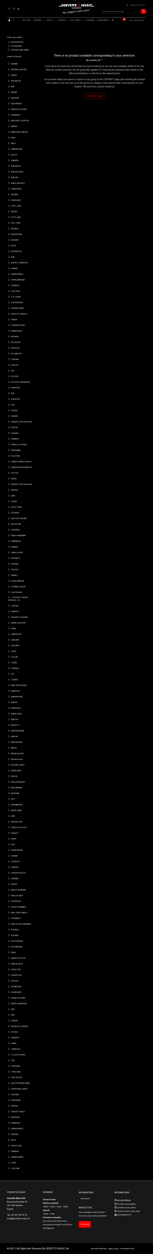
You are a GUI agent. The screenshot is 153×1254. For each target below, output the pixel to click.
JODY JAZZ (16, 206)
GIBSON (14, 490)
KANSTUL (15, 611)
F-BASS (14, 410)
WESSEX (15, 1134)
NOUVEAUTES (17, 42)
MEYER (14, 212)
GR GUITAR (16, 524)
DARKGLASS (16, 331)
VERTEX (14, 1106)
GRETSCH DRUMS (19, 518)
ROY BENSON (17, 941)
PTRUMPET (16, 918)
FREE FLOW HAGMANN (21, 924)
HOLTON (14, 570)
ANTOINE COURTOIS (20, 121)
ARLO (13, 143)
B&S (13, 257)
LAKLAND (15, 640)
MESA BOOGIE (17, 754)
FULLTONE (15, 456)
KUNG (13, 629)
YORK (13, 1163)
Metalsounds (17, 759)
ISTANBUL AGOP (18, 587)
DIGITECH (15, 348)
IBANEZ (14, 575)
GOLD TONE (16, 507)
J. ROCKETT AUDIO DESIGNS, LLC (18, 598)
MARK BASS (16, 714)
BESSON (15, 229)
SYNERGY (15, 1038)
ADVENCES (16, 81)
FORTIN (14, 428)
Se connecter (136, 20)
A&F (12, 87)
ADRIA (14, 75)
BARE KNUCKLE (18, 183)
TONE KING (16, 1072)
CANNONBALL (17, 274)
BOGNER (15, 240)
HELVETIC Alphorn (19, 314)
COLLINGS (15, 291)
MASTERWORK (17, 731)
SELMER (14, 195)
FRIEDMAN (15, 450)
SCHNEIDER (16, 987)
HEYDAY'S (15, 558)
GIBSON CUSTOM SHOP (21, 484)
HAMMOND (16, 541)
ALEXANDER (16, 104)
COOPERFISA (17, 302)
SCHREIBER (16, 992)
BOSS (13, 246)
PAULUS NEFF (17, 896)
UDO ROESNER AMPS (20, 1083)
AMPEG (14, 126)
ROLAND (15, 935)
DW (12, 371)
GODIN (14, 501)
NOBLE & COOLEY (19, 827)
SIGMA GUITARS (18, 998)
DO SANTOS (16, 354)
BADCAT (15, 177)
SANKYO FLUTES (18, 958)
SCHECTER (16, 970)
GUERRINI (15, 530)
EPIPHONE (15, 388)
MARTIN (14, 719)
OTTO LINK (16, 217)
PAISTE (14, 884)
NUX (13, 844)
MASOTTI (15, 725)
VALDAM (15, 1095)
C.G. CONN (15, 297)
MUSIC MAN (16, 810)
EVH (13, 405)
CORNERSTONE (18, 325)
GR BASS (15, 513)
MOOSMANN (16, 788)
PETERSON (16, 901)
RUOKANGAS (16, 947)
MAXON (14, 737)
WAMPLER (15, 1123)
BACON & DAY (17, 172)
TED (13, 1060)
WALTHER (15, 1117)
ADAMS (14, 64)
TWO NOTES (16, 1077)
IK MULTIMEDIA (17, 581)
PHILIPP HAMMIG (18, 907)
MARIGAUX (16, 708)
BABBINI (15, 160)
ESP (12, 393)
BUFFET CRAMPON (19, 263)
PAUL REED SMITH (19, 913)
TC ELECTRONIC (18, 1055)
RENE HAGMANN (18, 536)
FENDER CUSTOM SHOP (21, 422)
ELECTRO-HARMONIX (20, 382)
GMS (13, 496)
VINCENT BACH (18, 1112)
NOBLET (14, 833)
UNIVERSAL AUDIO (19, 1089)
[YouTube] (18, 9)
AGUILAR (15, 98)
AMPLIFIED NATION (19, 132)
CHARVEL (15, 285)
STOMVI (14, 1032)
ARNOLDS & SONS (19, 109)
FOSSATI (15, 433)
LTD (12, 674)
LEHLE (14, 651)
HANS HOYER (17, 553)
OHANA (14, 856)
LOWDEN (15, 668)
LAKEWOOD (16, 634)
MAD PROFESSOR (19, 685)
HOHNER (15, 564)
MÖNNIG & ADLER (19, 69)
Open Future (113, 1248)
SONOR (14, 1021)
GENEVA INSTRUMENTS (21, 467)
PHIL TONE (15, 223)
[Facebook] (9, 9)
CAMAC (14, 268)
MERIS (14, 748)
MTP (13, 799)
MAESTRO (15, 691)
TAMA (13, 1043)
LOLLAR (14, 657)
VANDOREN (16, 189)
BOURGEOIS (16, 251)
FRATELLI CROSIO (19, 445)
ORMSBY (15, 879)
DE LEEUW (15, 342)
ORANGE (15, 867)
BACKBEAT (16, 166)
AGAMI (14, 92)
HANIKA (14, 547)
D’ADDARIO (16, 200)
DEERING (15, 337)
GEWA (13, 479)
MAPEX (14, 702)
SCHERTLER (16, 975)
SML (13, 1009)
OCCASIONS (16, 46)
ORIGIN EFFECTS (18, 873)
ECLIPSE (14, 376)
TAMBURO (15, 1049)
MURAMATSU (17, 805)
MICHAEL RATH (18, 765)
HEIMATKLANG (17, 308)
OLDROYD (15, 862)
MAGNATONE (17, 697)
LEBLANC (15, 646)
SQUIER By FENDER (19, 1026)
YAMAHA (15, 1151)
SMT (13, 1015)
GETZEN (14, 473)
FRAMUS (15, 439)
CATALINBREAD (18, 280)
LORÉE (14, 663)
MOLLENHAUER (18, 782)
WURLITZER (16, 1146)
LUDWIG (14, 680)
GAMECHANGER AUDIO (21, 462)
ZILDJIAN (15, 1168)
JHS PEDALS (16, 592)
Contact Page (94, 96)
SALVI (13, 952)
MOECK (14, 776)
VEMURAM (15, 1100)
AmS (13, 138)
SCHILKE (15, 981)
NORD (13, 839)
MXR (13, 816)
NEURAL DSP (16, 822)
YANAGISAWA (17, 1157)
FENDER (14, 416)
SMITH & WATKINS (19, 1004)
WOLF (13, 1140)
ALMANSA (15, 115)
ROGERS (15, 930)
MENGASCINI (16, 742)
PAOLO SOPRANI (18, 890)
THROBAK (15, 1066)
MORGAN (15, 793)
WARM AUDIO (17, 1129)
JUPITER (15, 606)
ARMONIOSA (16, 149)
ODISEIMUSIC (17, 850)
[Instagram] (14, 9)
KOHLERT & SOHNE (19, 617)
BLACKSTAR (16, 234)
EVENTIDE (15, 399)
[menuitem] (26, 20)
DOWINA (15, 359)
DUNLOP (15, 365)
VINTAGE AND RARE (20, 50)
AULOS (14, 155)
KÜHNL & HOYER (18, 623)
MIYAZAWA (16, 771)
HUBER (14, 320)
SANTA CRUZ (17, 964)
